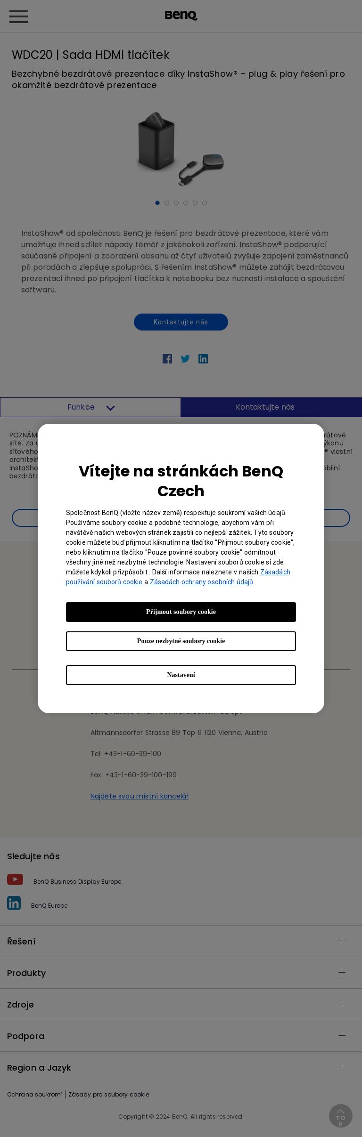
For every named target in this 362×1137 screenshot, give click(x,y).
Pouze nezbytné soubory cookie (181, 641)
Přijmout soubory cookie (181, 611)
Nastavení (181, 674)
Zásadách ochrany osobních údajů (202, 582)
